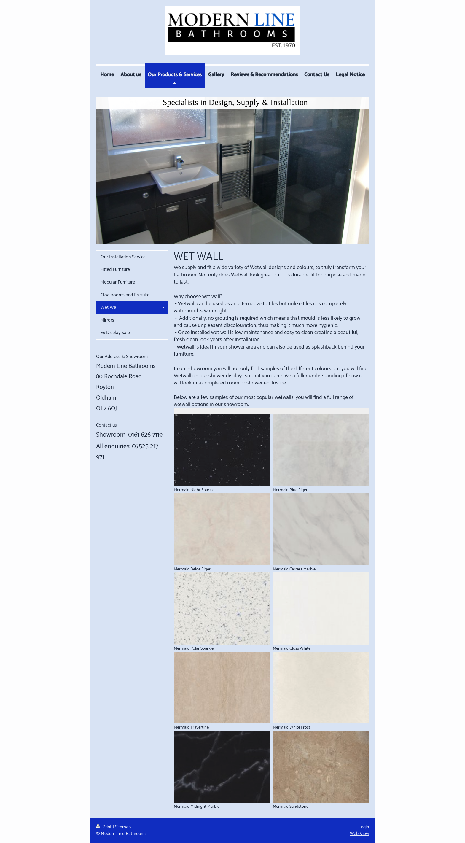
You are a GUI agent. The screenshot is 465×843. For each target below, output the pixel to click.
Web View (359, 833)
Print (104, 827)
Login (364, 827)
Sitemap (123, 827)
